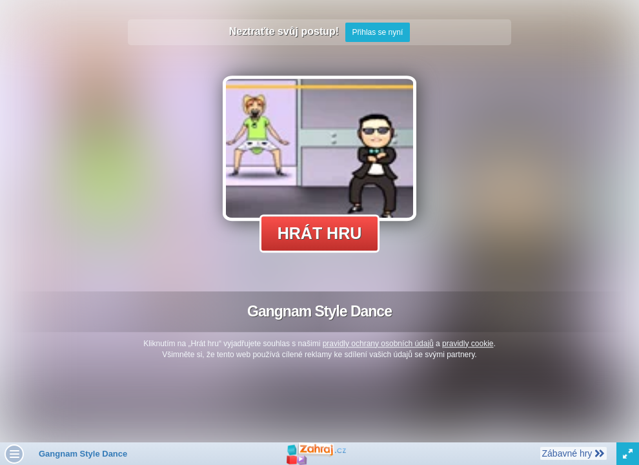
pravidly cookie (467, 343)
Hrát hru (320, 233)
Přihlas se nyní (377, 32)
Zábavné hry (573, 453)
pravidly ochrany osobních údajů (378, 343)
